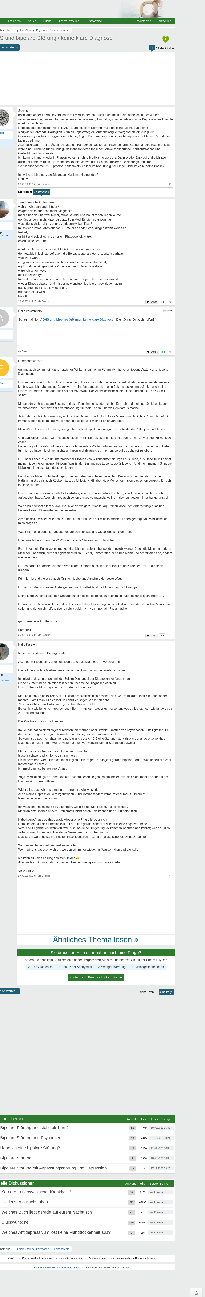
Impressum (63, 1267)
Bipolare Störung (15, 1158)
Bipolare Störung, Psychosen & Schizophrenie (42, 1248)
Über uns (39, 1267)
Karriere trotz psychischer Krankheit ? (36, 1191)
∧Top (196, 1292)
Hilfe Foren (14, 20)
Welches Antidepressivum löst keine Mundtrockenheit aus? (56, 1232)
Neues (32, 20)
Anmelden (164, 20)
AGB (114, 1267)
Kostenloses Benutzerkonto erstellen (96, 977)
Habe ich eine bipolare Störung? (30, 1147)
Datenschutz (78, 1267)
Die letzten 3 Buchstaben (24, 1202)
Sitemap (124, 1267)
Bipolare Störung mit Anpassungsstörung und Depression (53, 1168)
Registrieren (143, 20)
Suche (47, 20)
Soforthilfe (95, 20)
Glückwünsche (15, 1222)
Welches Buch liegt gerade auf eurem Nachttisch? (47, 1212)
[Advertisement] (96, 907)
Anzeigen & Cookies (99, 1267)
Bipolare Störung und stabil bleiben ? (34, 1127)
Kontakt (50, 1267)
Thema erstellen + (70, 20)
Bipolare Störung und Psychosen (30, 1137)
